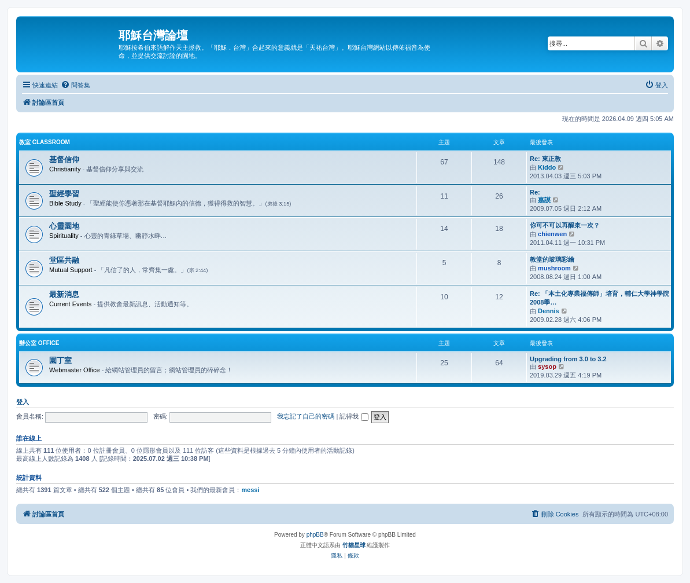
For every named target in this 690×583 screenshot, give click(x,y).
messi (250, 489)
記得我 (354, 416)
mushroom (554, 268)
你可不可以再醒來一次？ (565, 225)
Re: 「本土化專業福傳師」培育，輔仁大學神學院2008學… (599, 298)
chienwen (552, 233)
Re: (535, 192)
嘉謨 (544, 199)
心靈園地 (64, 226)
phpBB (315, 534)
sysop (547, 366)
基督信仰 (64, 159)
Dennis (548, 310)
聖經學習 (64, 193)
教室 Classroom (44, 142)
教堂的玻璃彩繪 (552, 259)
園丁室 (60, 360)
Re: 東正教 (545, 158)
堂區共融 (64, 260)
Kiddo (547, 167)
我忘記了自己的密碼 (305, 416)
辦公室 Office (39, 343)
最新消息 (64, 294)
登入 (22, 401)
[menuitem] (75, 85)
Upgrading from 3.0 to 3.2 (568, 358)
